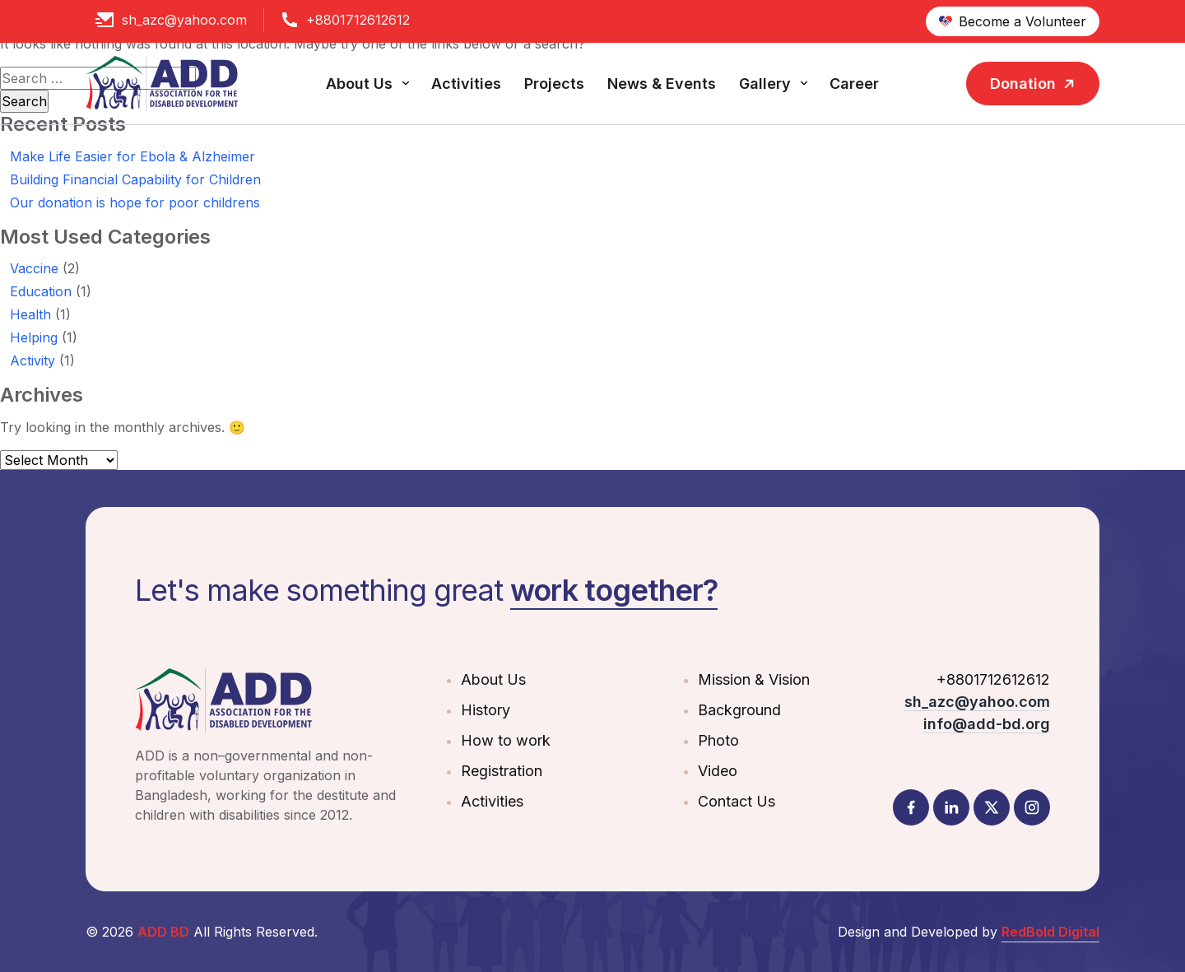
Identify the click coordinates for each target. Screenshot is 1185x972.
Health (30, 314)
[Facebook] (911, 807)
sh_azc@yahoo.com (184, 20)
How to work (506, 740)
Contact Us (736, 801)
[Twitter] (992, 807)
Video (717, 770)
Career (854, 83)
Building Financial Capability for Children (135, 179)
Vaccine (34, 268)
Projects (554, 83)
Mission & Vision (754, 679)
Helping (34, 337)
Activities (466, 83)
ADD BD (163, 931)
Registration (501, 770)
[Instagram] (1032, 807)
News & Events (661, 83)
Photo (718, 740)
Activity (32, 360)
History (485, 710)
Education (41, 291)
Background (739, 710)
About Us (359, 83)
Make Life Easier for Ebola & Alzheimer (132, 156)
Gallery (765, 83)
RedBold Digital (1050, 931)
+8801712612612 (358, 20)
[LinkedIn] (951, 807)
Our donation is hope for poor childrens (135, 202)
